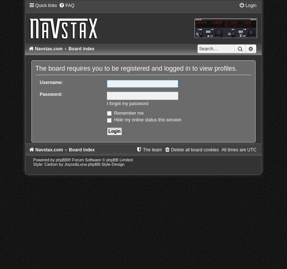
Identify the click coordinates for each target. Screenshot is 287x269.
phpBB (62, 160)
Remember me (125, 113)
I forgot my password (127, 103)
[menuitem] (66, 5)
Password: (51, 94)
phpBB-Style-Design (106, 164)
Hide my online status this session (144, 119)
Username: (51, 82)
